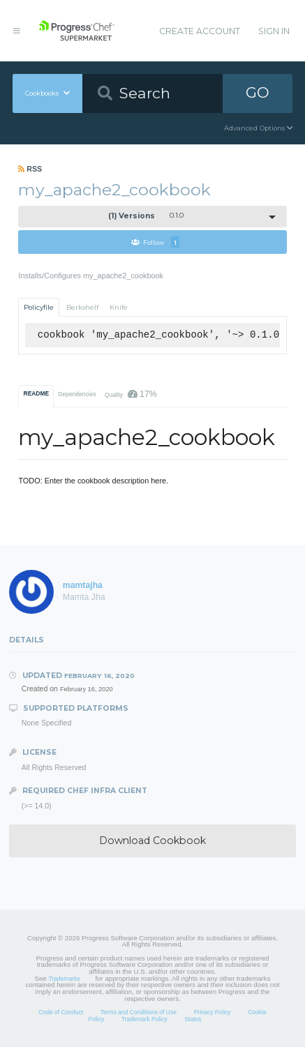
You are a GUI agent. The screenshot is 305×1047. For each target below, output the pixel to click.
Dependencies (77, 394)
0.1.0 (146, 215)
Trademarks (64, 978)
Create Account (199, 31)
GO (257, 92)
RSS (30, 169)
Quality (131, 394)
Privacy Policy (212, 1012)
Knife (119, 307)
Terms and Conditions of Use (139, 1012)
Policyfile (39, 307)
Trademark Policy (144, 1019)
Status (192, 1019)
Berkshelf (82, 307)
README (37, 393)
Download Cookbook (152, 840)
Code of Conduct (60, 1012)
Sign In (274, 31)
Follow (155, 242)
